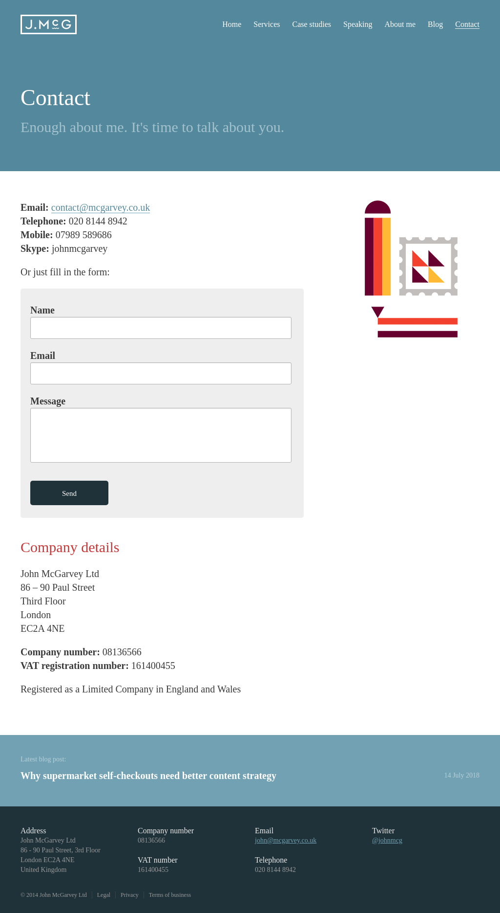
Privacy (130, 894)
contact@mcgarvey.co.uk (100, 207)
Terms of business (170, 894)
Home (231, 24)
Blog (435, 24)
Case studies (311, 24)
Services (266, 24)
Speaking (358, 24)
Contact (467, 24)
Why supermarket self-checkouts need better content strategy (148, 775)
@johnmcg (387, 840)
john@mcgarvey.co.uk (285, 840)
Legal (103, 894)
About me (400, 24)
